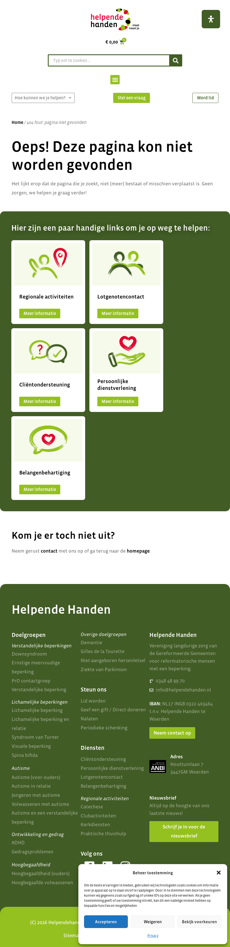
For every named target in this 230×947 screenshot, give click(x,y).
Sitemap (72, 935)
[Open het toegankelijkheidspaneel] (211, 19)
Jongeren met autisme (36, 795)
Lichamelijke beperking (37, 710)
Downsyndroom (29, 654)
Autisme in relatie (31, 786)
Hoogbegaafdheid (31, 864)
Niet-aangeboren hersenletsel (113, 660)
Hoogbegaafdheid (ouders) (41, 873)
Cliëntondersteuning (103, 759)
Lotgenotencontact (102, 777)
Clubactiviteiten (98, 816)
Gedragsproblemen (32, 851)
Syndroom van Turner (35, 737)
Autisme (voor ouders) (36, 777)
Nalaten (89, 718)
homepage (138, 551)
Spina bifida (25, 755)
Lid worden (93, 701)
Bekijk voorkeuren (199, 921)
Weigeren (153, 921)
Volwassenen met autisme (40, 804)
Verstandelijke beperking (39, 689)
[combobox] (108, 60)
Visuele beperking (31, 746)
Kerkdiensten (95, 824)
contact (49, 551)
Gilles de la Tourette (102, 651)
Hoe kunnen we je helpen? (43, 97)
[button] (219, 872)
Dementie (91, 642)
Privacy (152, 936)
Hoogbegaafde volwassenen (42, 882)
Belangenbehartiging (103, 786)
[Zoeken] (175, 60)
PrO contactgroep (31, 681)
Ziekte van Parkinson (104, 669)
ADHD (18, 842)
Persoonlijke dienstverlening (112, 768)
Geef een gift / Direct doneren (113, 709)
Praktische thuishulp (103, 833)
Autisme (21, 768)
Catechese (92, 806)
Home (17, 122)
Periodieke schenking (104, 728)
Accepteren (106, 921)
